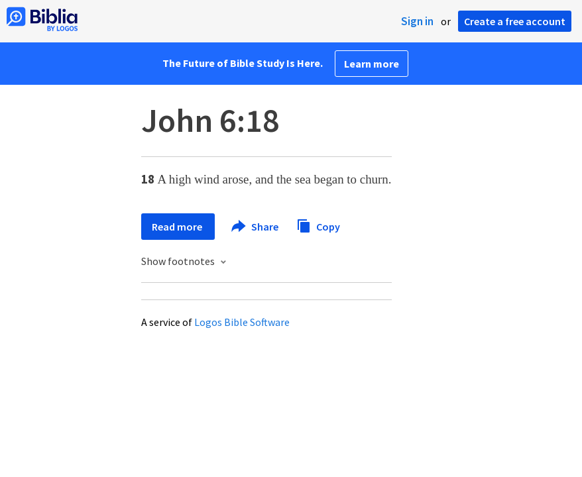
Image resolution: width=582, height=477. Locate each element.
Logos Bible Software (242, 322)
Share (255, 226)
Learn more (371, 63)
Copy (318, 225)
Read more (178, 226)
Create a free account (514, 21)
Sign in (417, 21)
